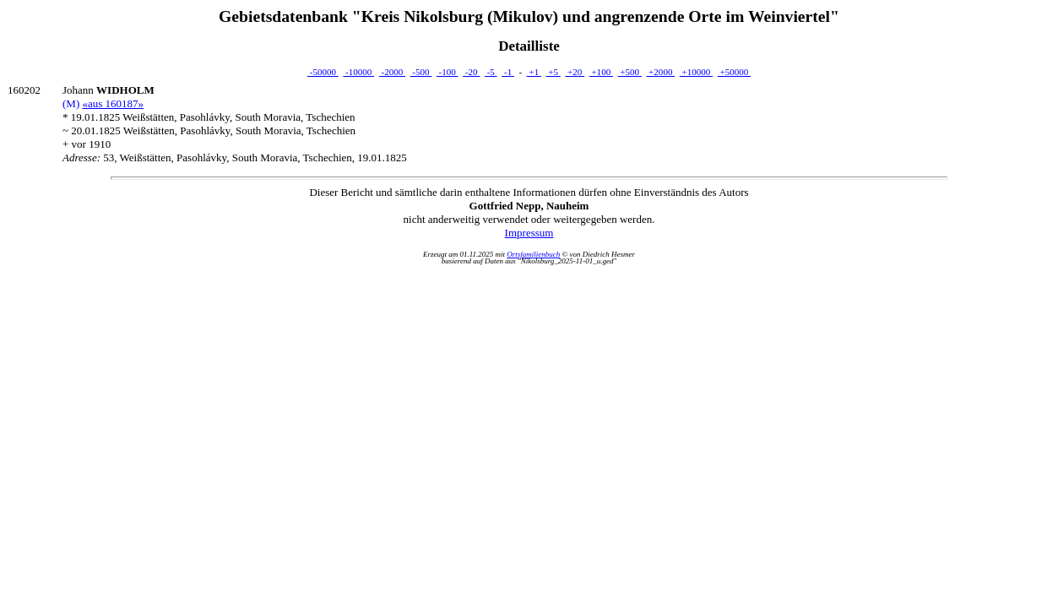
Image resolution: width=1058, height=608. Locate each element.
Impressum (529, 232)
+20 (574, 72)
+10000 (696, 72)
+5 (552, 72)
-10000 (358, 72)
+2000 (660, 72)
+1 (534, 72)
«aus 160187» (113, 103)
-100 (447, 72)
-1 (508, 72)
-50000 (323, 72)
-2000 (392, 72)
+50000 (734, 72)
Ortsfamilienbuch (533, 254)
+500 (629, 72)
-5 (491, 72)
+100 (601, 72)
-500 (421, 72)
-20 (471, 72)
